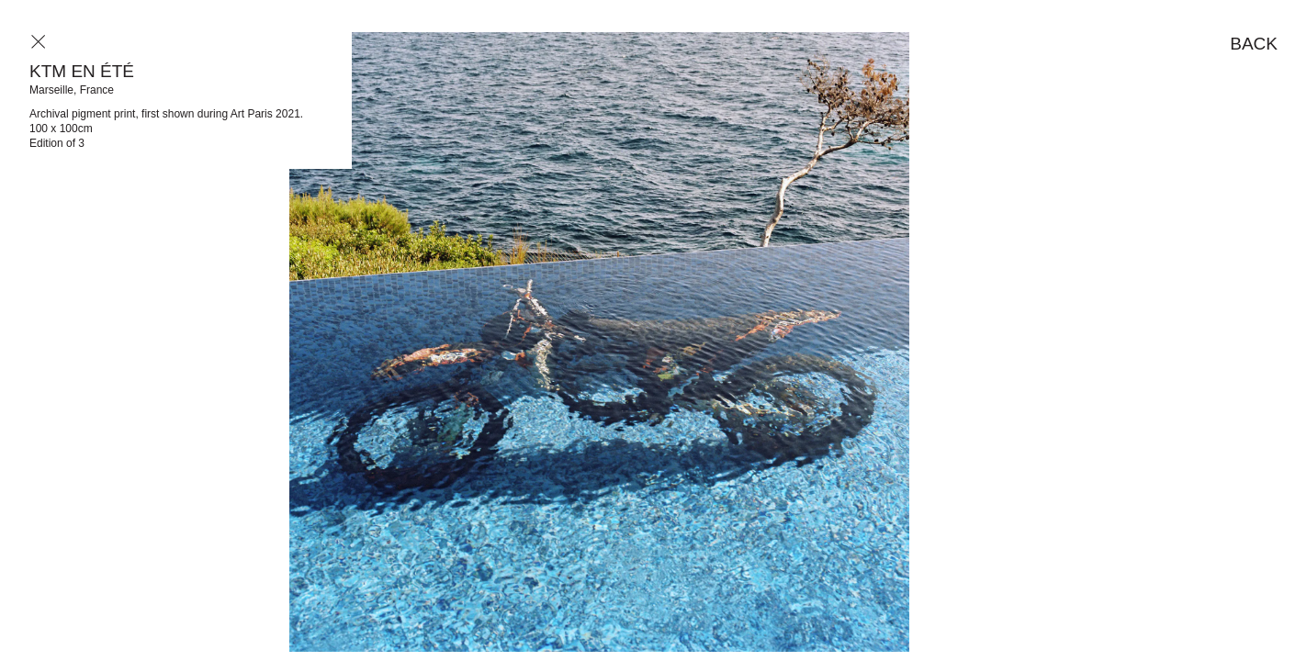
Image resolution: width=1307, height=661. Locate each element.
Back (1254, 43)
